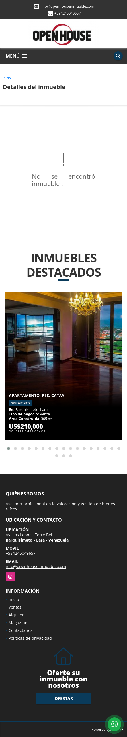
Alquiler (16, 615)
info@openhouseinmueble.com (67, 6)
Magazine (18, 622)
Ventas (15, 607)
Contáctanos (20, 630)
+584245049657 (67, 13)
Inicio (7, 78)
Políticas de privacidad (30, 638)
